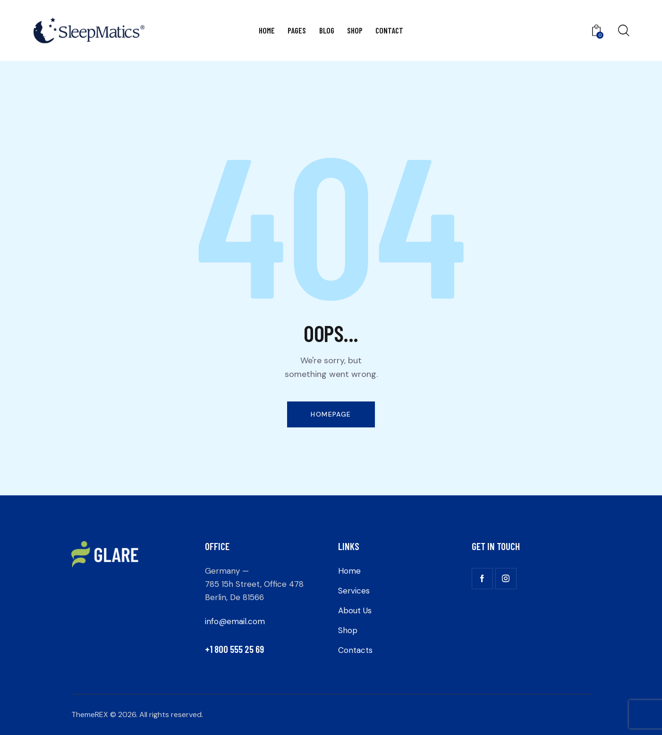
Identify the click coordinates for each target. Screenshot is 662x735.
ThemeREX (89, 714)
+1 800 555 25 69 (234, 649)
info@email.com (235, 621)
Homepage (331, 414)
